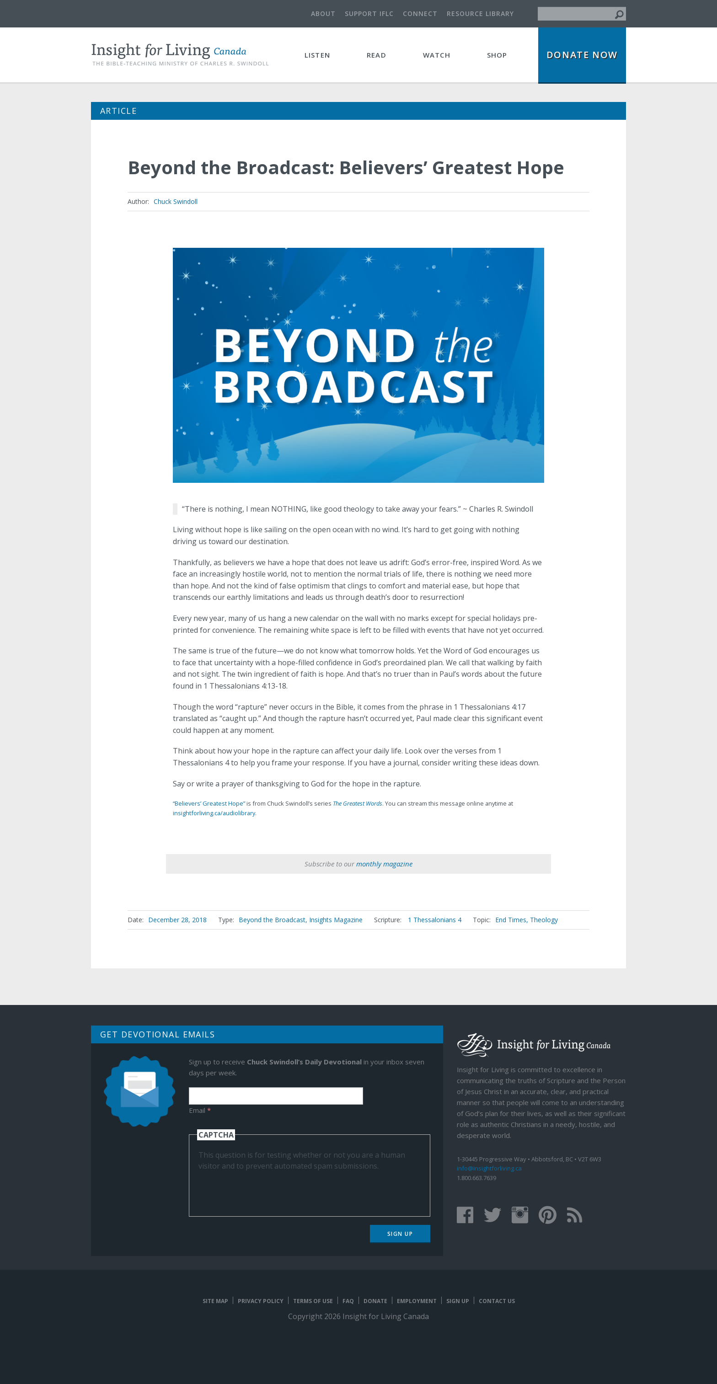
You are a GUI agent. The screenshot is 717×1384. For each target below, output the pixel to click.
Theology (544, 919)
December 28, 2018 (177, 919)
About (323, 13)
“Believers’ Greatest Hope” (209, 803)
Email (200, 1110)
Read (376, 54)
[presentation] (267, 1189)
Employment (417, 1301)
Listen (317, 54)
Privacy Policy (261, 1301)
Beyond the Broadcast (272, 919)
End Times (510, 919)
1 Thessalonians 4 (434, 919)
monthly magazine (384, 863)
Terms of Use (313, 1301)
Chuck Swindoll (176, 201)
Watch (436, 54)
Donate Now (582, 54)
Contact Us (497, 1301)
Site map (215, 1301)
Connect (420, 13)
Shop (497, 54)
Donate (375, 1301)
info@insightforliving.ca (489, 1168)
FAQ (348, 1301)
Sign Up (400, 1234)
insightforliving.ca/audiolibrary (214, 813)
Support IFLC (369, 13)
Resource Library (480, 13)
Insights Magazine (336, 919)
